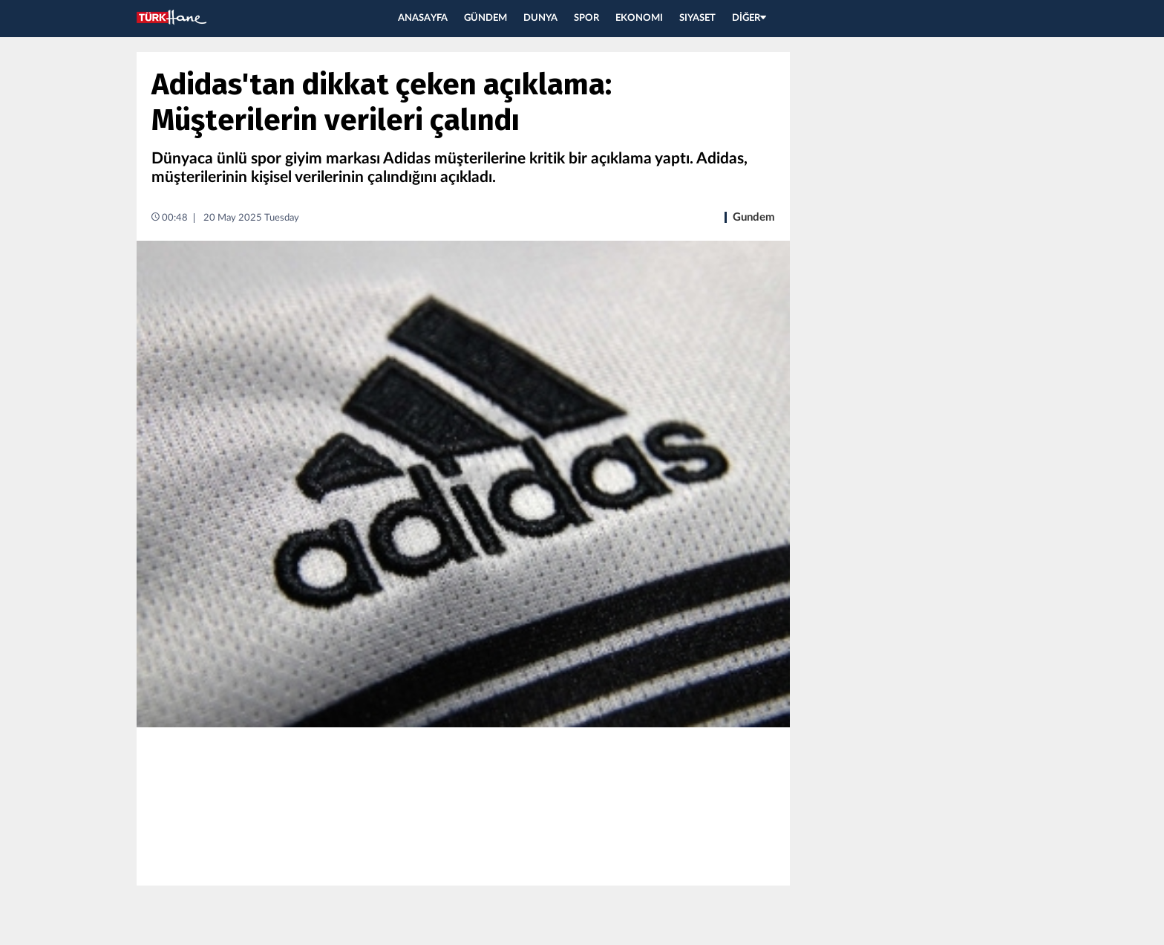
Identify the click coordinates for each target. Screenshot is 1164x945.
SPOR (586, 18)
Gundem (754, 217)
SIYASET (697, 18)
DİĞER (749, 18)
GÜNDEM (485, 18)
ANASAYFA (423, 18)
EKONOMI (639, 18)
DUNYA (540, 18)
